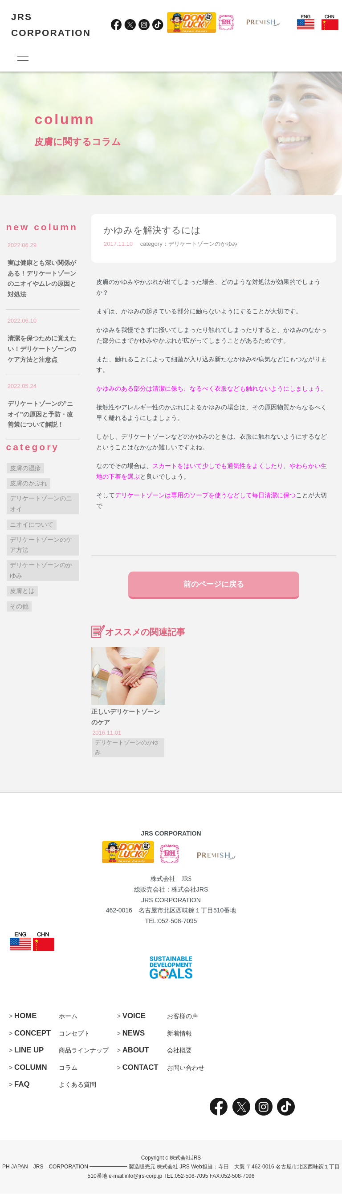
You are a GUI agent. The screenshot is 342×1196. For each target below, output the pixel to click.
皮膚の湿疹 (25, 468)
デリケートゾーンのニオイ (41, 503)
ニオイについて (31, 524)
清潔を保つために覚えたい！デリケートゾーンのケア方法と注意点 (42, 349)
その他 (19, 606)
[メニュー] (22, 58)
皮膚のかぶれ (28, 483)
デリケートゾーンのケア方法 (41, 545)
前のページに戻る (214, 584)
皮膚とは (22, 590)
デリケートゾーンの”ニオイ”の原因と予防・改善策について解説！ (40, 414)
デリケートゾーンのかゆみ (203, 243)
